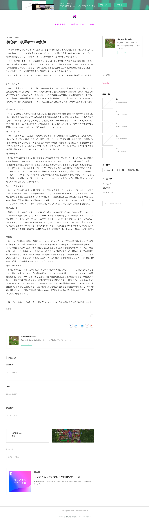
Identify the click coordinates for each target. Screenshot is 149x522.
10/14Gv (119, 136)
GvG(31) (8, 309)
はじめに (108, 170)
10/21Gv (10, 408)
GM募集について (78, 24)
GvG (120, 170)
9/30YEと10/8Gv (122, 148)
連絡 (92, 24)
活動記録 (133, 170)
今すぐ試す (104, 5)
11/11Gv (10, 365)
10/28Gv (10, 386)
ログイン (120, 5)
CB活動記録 (60, 24)
